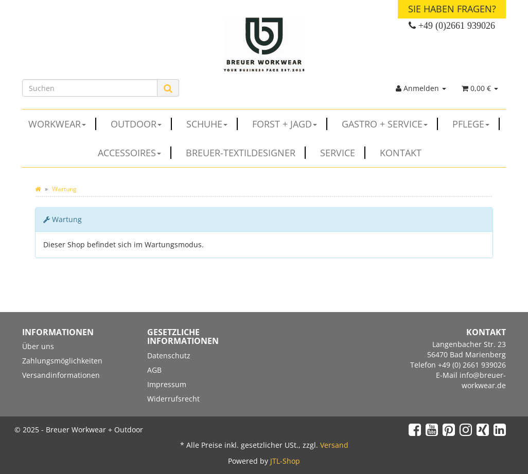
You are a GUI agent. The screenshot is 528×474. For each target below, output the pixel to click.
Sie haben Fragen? (452, 9)
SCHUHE (212, 124)
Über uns (38, 346)
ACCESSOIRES (134, 153)
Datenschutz (168, 355)
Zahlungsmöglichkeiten (62, 361)
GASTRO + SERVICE (390, 124)
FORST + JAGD (289, 124)
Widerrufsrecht (173, 399)
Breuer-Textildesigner (246, 153)
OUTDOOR (141, 124)
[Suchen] (89, 88)
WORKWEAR (62, 124)
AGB (154, 370)
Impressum (166, 384)
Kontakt (400, 153)
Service (342, 153)
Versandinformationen (61, 375)
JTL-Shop (285, 461)
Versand (334, 445)
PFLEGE (476, 124)
